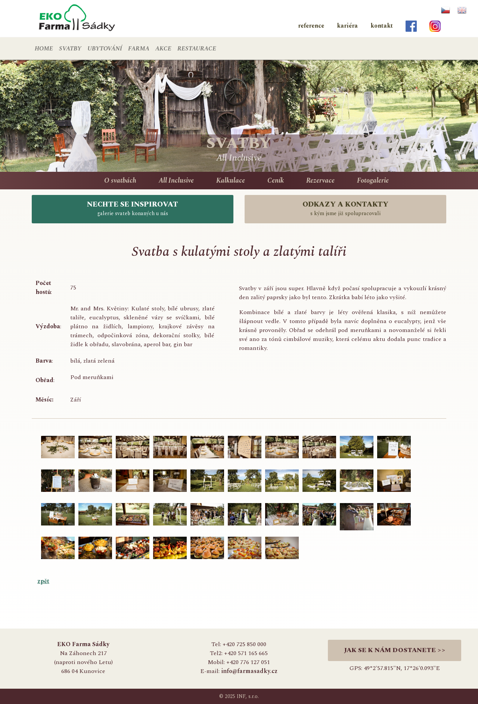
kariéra (347, 25)
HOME (44, 48)
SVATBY (70, 48)
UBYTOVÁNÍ (104, 48)
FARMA (138, 48)
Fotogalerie (373, 181)
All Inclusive (176, 181)
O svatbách (120, 181)
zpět (43, 581)
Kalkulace (230, 181)
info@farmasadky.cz (249, 671)
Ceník (275, 181)
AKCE (163, 48)
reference (311, 25)
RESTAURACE (196, 48)
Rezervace (320, 181)
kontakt (381, 25)
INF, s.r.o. (248, 696)
